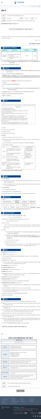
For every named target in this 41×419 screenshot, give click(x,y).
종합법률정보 (32, 399)
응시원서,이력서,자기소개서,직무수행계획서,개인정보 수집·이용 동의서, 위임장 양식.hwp (21, 20)
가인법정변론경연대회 (15, 401)
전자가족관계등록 (5, 399)
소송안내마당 (6, 398)
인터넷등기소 (32, 398)
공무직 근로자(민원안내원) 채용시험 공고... (14, 386)
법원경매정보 (13, 399)
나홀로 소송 (13, 398)
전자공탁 (22, 399)
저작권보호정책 (22, 407)
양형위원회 (31, 401)
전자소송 (22, 398)
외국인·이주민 (23, 401)
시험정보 (3, 401)
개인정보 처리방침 (16, 407)
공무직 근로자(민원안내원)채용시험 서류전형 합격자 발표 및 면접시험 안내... (19, 383)
